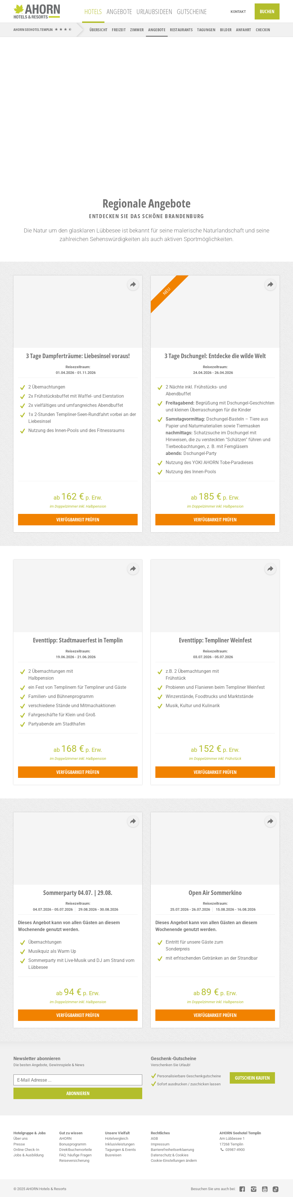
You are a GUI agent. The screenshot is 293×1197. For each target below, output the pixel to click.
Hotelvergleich (116, 1138)
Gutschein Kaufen (252, 1078)
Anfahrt (243, 29)
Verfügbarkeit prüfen (77, 519)
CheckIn (263, 29)
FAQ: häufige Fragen (75, 1155)
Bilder (225, 29)
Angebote (119, 11)
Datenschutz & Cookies (170, 1155)
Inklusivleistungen (119, 1144)
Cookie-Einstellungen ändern (174, 1160)
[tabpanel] (146, 110)
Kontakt (238, 12)
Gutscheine (192, 11)
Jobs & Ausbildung (28, 1155)
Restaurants (181, 29)
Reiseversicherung (74, 1160)
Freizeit (119, 29)
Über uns (20, 1138)
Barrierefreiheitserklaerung (172, 1149)
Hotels (93, 11)
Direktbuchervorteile (75, 1149)
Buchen (267, 11)
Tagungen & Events (120, 1149)
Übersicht (98, 29)
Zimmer (137, 29)
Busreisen (113, 1155)
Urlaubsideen (154, 11)
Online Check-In (26, 1149)
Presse (19, 1144)
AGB (154, 1138)
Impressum (160, 1144)
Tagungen (206, 29)
